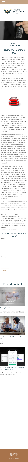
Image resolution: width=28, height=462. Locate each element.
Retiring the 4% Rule (6, 308)
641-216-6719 (15, 453)
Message (3, 257)
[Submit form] (5, 270)
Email (2, 248)
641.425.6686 (15, 454)
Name (3, 238)
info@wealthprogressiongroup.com (14, 459)
